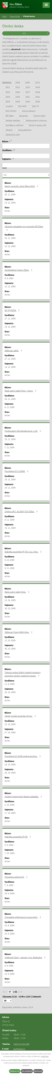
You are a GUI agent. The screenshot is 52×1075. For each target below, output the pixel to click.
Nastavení (38, 1071)
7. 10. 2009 (9, 853)
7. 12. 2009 (9, 447)
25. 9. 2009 (9, 933)
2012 (17, 87)
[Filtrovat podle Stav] (26, 175)
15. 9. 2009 (9, 973)
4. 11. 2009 (9, 519)
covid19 (9, 106)
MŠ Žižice (10, 115)
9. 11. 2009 (9, 568)
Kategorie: (7, 82)
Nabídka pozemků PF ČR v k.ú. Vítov (23, 551)
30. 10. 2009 (10, 608)
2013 (28, 87)
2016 (17, 92)
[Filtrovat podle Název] (26, 145)
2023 (8, 101)
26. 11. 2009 (10, 194)
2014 (37, 87)
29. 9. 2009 (9, 893)
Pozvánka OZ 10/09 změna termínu (23, 756)
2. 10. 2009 (9, 804)
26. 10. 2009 (10, 772)
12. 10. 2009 (10, 600)
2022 (37, 96)
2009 (27, 82)
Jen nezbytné (27, 1071)
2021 (28, 96)
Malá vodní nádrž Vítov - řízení (21, 390)
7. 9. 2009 (9, 885)
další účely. (45, 1056)
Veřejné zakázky (13, 120)
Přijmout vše (15, 1071)
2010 (37, 82)
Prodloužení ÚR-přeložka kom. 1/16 (23, 431)
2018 (37, 92)
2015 (8, 92)
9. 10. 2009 (9, 559)
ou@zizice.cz (19, 1048)
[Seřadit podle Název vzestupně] (11, 140)
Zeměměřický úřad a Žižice (19, 270)
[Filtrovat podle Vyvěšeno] (26, 155)
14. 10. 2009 (10, 764)
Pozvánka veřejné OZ (16, 877)
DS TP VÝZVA (12, 310)
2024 (17, 101)
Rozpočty (23, 115)
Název (6, 141)
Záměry (9, 130)
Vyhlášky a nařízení (14, 125)
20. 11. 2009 (10, 399)
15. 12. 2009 (10, 202)
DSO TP (35, 106)
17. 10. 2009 (10, 812)
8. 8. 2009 (9, 965)
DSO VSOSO (11, 111)
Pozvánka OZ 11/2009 (17, 471)
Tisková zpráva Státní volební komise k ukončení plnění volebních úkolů (22, 674)
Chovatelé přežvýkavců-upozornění (23, 917)
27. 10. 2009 (10, 732)
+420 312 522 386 (21, 1044)
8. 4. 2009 (9, 278)
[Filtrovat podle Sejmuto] (26, 165)
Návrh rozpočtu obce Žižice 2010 (22, 186)
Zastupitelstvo (24, 130)
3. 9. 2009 (9, 845)
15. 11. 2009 (10, 479)
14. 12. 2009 (10, 326)
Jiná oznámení (28, 111)
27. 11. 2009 (10, 318)
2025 (28, 101)
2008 (17, 82)
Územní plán (39, 115)
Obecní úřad (15, 16)
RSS (36, 33)
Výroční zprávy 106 (37, 125)
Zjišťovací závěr (14, 350)
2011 (8, 87)
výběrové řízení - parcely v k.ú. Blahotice (25, 957)
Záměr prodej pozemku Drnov (21, 716)
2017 (28, 92)
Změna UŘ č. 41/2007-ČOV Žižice (22, 511)
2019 (8, 96)
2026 (37, 101)
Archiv (7, 210)
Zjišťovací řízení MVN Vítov (19, 632)
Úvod (4, 16)
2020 (17, 96)
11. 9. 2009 (9, 684)
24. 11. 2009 (10, 487)
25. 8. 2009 (9, 925)
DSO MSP (22, 106)
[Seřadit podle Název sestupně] (11, 141)
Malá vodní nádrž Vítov (17, 592)
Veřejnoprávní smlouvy (36, 120)
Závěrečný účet (13, 134)
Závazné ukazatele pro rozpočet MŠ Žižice (24, 228)
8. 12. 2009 (9, 407)
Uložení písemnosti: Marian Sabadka (24, 796)
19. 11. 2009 (10, 439)
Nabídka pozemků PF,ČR (18, 836)
